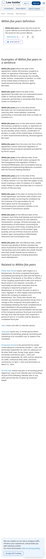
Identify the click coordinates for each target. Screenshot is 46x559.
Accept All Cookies (13, 553)
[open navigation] (44, 3)
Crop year (5, 331)
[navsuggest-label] (3, 3)
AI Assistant (8, 8)
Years (3, 325)
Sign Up (36, 3)
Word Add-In (21, 8)
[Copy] (33, 37)
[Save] (28, 37)
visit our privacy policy (31, 548)
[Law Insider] (13, 3)
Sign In (26, 3)
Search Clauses (34, 8)
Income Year (6, 370)
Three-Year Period (8, 271)
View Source (12, 37)
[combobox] (3, 3)
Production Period (8, 345)
